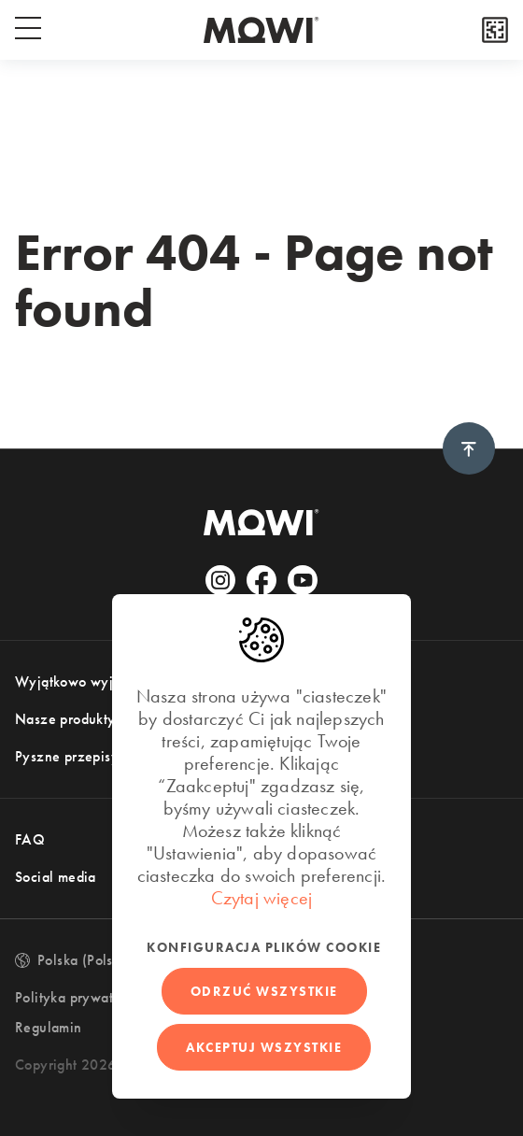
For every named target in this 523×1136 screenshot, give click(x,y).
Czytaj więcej (262, 898)
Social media (55, 877)
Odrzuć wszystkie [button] (264, 991)
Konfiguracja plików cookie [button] (264, 947)
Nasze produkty (65, 719)
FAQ (30, 839)
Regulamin (48, 1027)
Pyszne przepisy (67, 756)
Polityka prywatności (80, 997)
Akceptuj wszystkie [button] (264, 1047)
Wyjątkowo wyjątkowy (87, 681)
